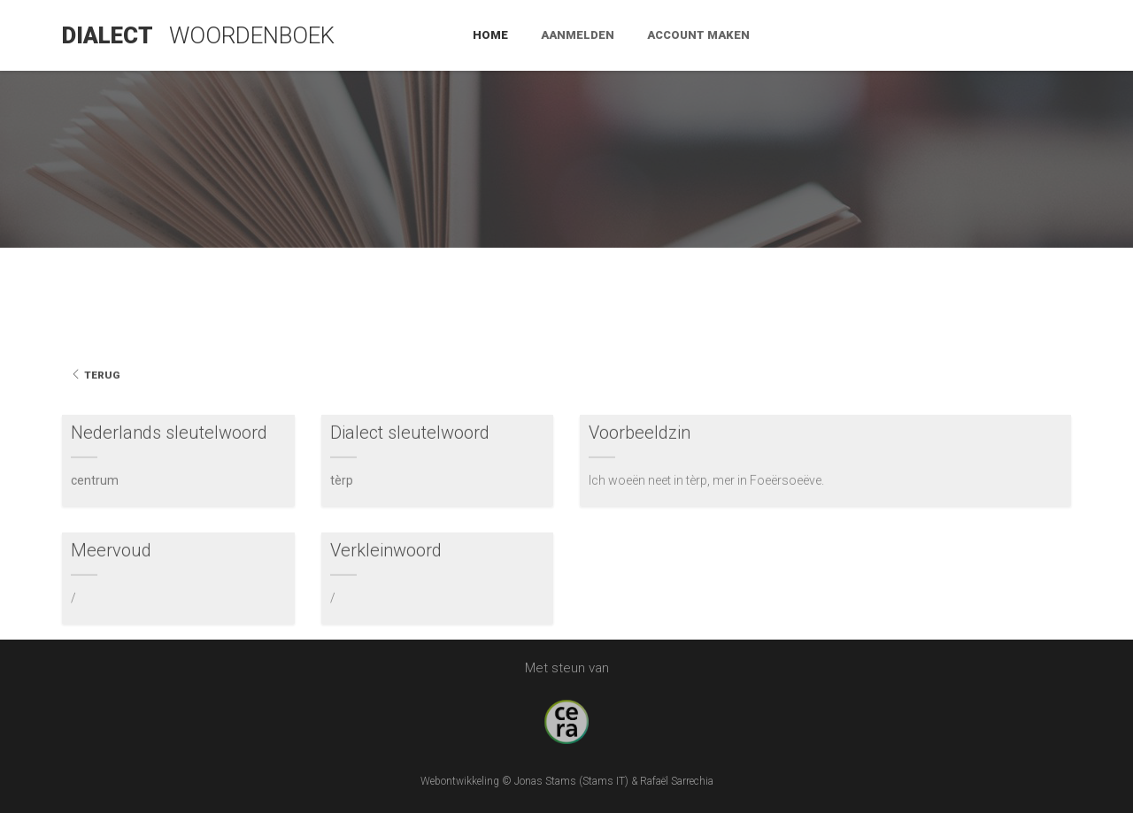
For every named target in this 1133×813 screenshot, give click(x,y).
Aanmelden (881, 35)
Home (794, 35)
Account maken (1002, 35)
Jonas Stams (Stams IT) (571, 781)
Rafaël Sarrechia (676, 781)
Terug (95, 412)
